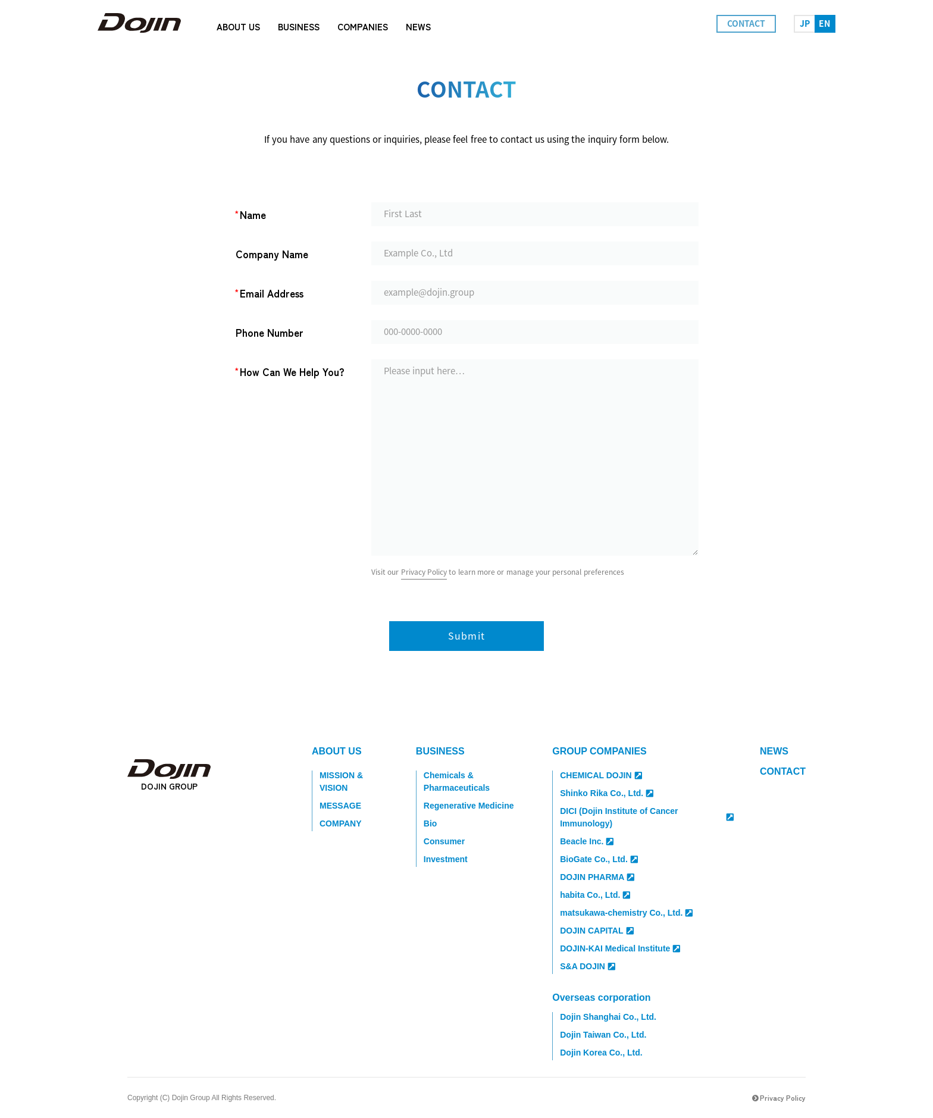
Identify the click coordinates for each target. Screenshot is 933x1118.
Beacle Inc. (586, 841)
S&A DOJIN (587, 966)
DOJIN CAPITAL (596, 930)
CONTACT (783, 771)
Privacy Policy (424, 571)
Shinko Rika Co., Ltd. (606, 793)
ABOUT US (337, 751)
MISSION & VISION (341, 782)
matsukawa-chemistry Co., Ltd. (626, 912)
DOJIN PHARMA (597, 877)
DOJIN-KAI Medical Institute (620, 948)
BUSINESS (440, 751)
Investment (446, 859)
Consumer (444, 841)
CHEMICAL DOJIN (600, 775)
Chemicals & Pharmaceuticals (457, 782)
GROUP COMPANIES (599, 751)
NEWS (774, 751)
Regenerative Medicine (469, 805)
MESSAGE (340, 805)
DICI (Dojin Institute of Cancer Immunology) (647, 817)
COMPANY (341, 823)
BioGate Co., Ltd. (599, 859)
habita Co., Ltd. (595, 895)
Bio (430, 823)
